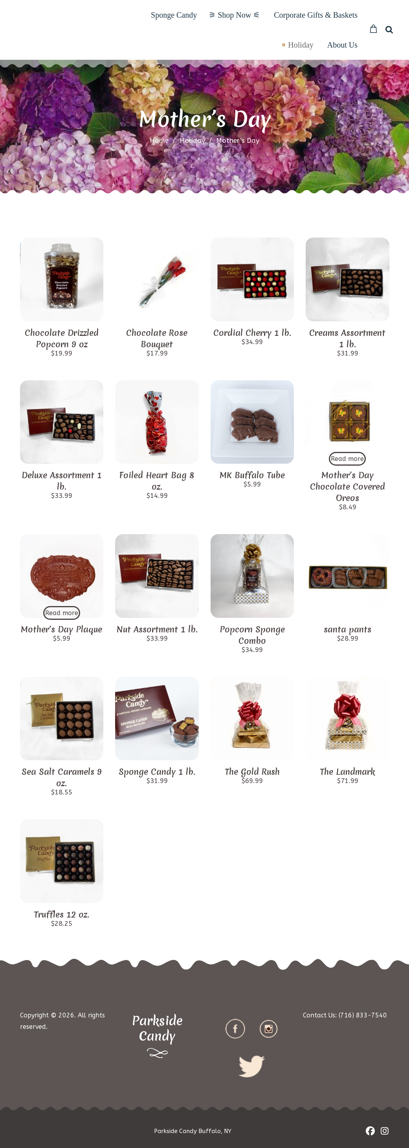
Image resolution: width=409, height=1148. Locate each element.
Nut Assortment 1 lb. (157, 629)
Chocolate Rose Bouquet (156, 338)
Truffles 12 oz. (61, 914)
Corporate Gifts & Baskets (316, 15)
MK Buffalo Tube (252, 475)
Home (159, 140)
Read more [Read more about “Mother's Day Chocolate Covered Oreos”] (347, 459)
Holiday (300, 45)
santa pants (347, 629)
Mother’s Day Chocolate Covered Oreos (347, 487)
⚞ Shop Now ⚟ (234, 15)
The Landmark (347, 772)
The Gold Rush (252, 772)
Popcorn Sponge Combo (252, 635)
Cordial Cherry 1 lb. (252, 333)
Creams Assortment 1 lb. (347, 338)
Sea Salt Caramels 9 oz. (62, 777)
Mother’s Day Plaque (61, 629)
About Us (342, 45)
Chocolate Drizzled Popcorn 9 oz (62, 338)
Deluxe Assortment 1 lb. (62, 481)
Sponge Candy (174, 15)
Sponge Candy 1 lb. (157, 772)
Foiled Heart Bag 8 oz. (156, 481)
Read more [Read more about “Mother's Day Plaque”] (61, 613)
